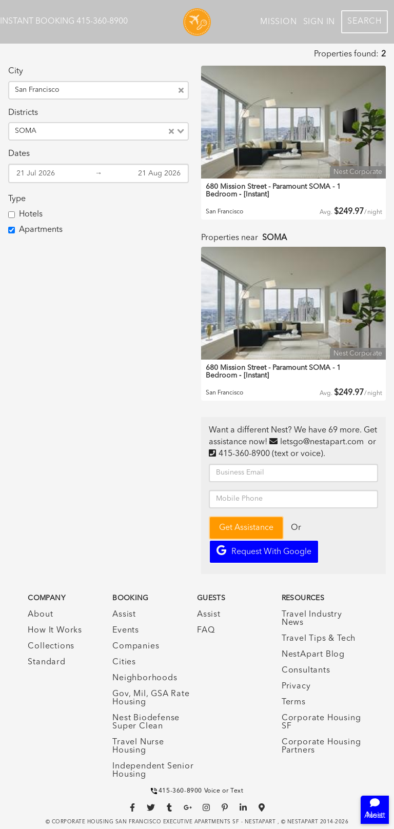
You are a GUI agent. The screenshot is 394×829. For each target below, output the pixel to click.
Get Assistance (246, 528)
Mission (278, 22)
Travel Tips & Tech (319, 639)
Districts (23, 113)
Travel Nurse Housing (138, 746)
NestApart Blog (313, 654)
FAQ (205, 630)
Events (125, 630)
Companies (135, 646)
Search (364, 21)
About (40, 614)
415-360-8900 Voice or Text (197, 791)
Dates (19, 154)
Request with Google (263, 550)
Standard (46, 662)
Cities (124, 662)
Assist (124, 614)
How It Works (55, 630)
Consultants (306, 670)
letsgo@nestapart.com (322, 442)
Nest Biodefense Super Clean (146, 722)
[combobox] (120, 90)
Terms (294, 702)
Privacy (296, 686)
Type (17, 199)
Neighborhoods (144, 678)
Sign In (319, 22)
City (15, 71)
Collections (51, 646)
